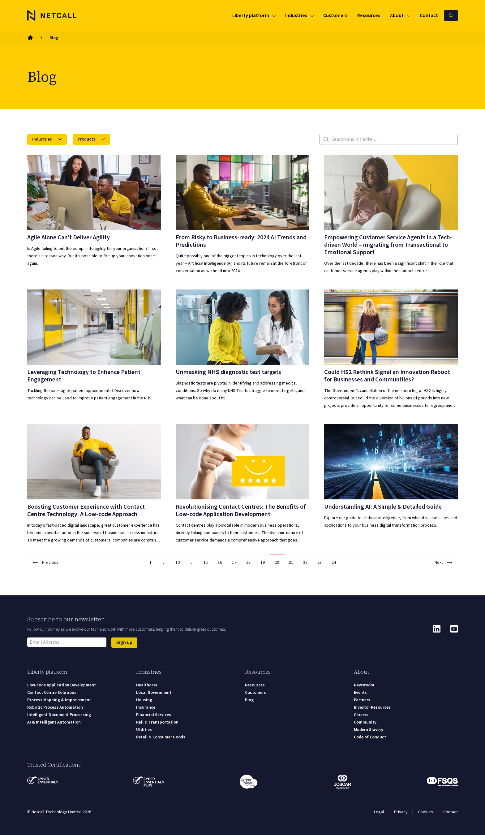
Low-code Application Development (61, 685)
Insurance (145, 707)
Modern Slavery (368, 730)
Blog (249, 700)
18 (248, 562)
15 (206, 562)
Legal (379, 812)
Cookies (425, 812)
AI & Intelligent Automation (54, 722)
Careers (361, 715)
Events (360, 692)
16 (220, 562)
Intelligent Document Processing (59, 715)
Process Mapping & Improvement (59, 700)
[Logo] (52, 15)
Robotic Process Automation (55, 707)
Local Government (153, 692)
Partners (362, 700)
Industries (47, 139)
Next (444, 562)
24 (334, 562)
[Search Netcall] (451, 15)
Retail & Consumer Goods (160, 737)
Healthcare (146, 685)
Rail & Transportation (157, 722)
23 (319, 562)
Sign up (124, 642)
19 (262, 562)
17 (234, 562)
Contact (450, 812)
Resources (255, 685)
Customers (255, 692)
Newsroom (364, 685)
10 (177, 562)
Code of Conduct (370, 737)
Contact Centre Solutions (51, 692)
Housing (144, 700)
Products (92, 139)
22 (305, 562)
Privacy (401, 812)
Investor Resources (372, 707)
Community (365, 722)
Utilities (144, 730)
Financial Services (153, 715)
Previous (45, 562)
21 (291, 562)
